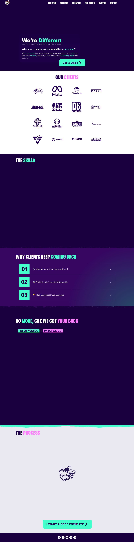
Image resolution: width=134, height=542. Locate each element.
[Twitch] (70, 537)
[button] (67, 524)
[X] (63, 537)
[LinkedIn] (67, 537)
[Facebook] (59, 537)
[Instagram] (74, 537)
